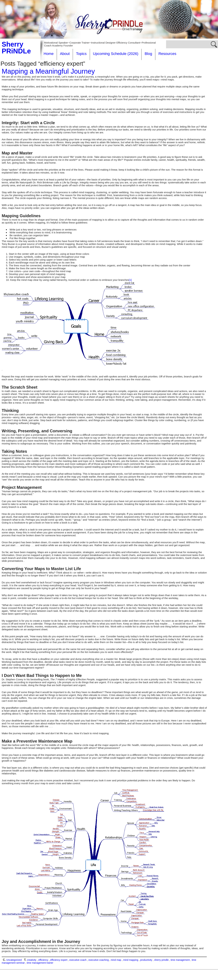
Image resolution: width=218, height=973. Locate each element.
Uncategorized (14, 960)
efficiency (43, 960)
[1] (130, 279)
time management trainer (40, 962)
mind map (116, 960)
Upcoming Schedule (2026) (115, 54)
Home (49, 54)
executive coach (77, 960)
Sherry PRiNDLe (16, 47)
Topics (81, 54)
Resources (167, 54)
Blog (148, 54)
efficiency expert (58, 960)
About (65, 54)
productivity (146, 960)
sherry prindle (161, 960)
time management (180, 960)
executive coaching (98, 960)
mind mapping (130, 960)
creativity (31, 960)
